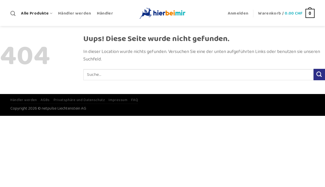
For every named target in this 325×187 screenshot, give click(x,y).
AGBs (45, 100)
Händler (105, 13)
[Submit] (319, 74)
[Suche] (12, 13)
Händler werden (74, 13)
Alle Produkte (36, 13)
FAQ (134, 100)
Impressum (118, 100)
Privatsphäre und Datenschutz (79, 100)
